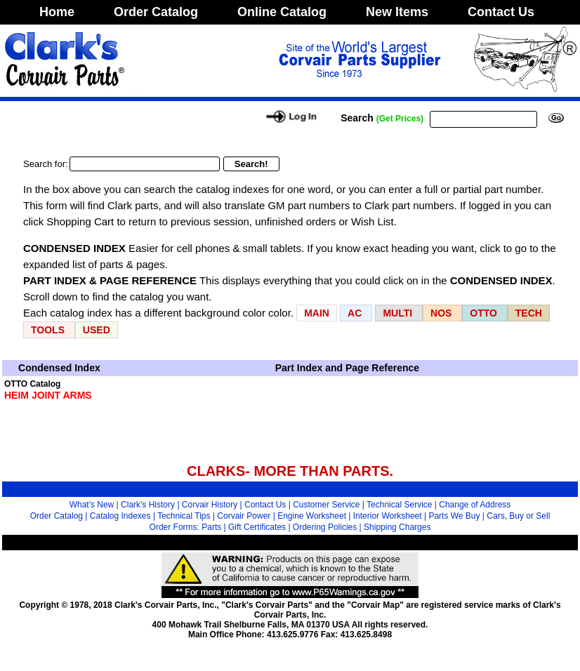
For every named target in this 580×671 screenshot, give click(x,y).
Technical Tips (183, 516)
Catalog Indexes (120, 516)
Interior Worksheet (387, 516)
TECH (528, 313)
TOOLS (48, 330)
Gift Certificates (257, 527)
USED (96, 330)
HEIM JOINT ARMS (48, 395)
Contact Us (501, 12)
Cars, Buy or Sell (518, 516)
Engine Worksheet (311, 516)
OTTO (483, 313)
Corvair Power (243, 516)
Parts (211, 527)
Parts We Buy (454, 516)
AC (356, 313)
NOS (441, 313)
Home (56, 12)
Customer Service (326, 505)
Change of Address (474, 505)
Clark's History (148, 505)
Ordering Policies (325, 527)
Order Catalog (156, 12)
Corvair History (209, 505)
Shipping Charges (397, 527)
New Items (397, 12)
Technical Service (399, 505)
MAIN (316, 313)
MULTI (397, 313)
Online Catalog (282, 12)
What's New (92, 505)
